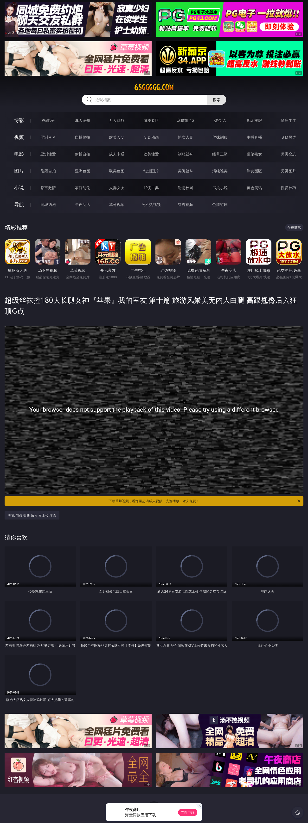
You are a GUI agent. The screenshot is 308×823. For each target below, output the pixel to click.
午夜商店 (82, 204)
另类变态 (288, 154)
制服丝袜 (185, 154)
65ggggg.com (154, 87)
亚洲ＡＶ (48, 137)
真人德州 (82, 120)
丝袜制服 (220, 137)
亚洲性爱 (48, 154)
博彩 (19, 120)
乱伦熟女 (254, 154)
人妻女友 (116, 187)
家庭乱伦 (82, 187)
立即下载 (187, 812)
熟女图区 (254, 170)
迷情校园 (185, 187)
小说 (19, 187)
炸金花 (220, 120)
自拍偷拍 (82, 137)
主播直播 (254, 137)
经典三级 (220, 154)
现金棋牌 (254, 120)
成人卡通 (116, 154)
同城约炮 (48, 204)
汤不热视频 (151, 204)
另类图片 (288, 170)
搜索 (216, 99)
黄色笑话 (254, 187)
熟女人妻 (185, 137)
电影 (19, 154)
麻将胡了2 (185, 120)
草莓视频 (116, 204)
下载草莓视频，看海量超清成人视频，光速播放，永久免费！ (205, 501)
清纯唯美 (220, 170)
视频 (19, 137)
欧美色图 (116, 170)
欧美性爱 (151, 154)
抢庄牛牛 (288, 120)
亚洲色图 (82, 170)
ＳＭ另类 (288, 137)
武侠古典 (151, 187)
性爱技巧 (288, 187)
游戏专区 (151, 120)
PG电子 (48, 120)
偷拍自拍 (82, 154)
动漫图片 (151, 170)
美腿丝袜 (185, 170)
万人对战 (116, 120)
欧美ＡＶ (116, 137)
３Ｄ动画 (151, 137)
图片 (19, 170)
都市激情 (48, 187)
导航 (19, 204)
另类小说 (220, 187)
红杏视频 (185, 204)
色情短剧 (220, 204)
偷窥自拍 (48, 170)
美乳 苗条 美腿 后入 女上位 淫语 (32, 515)
